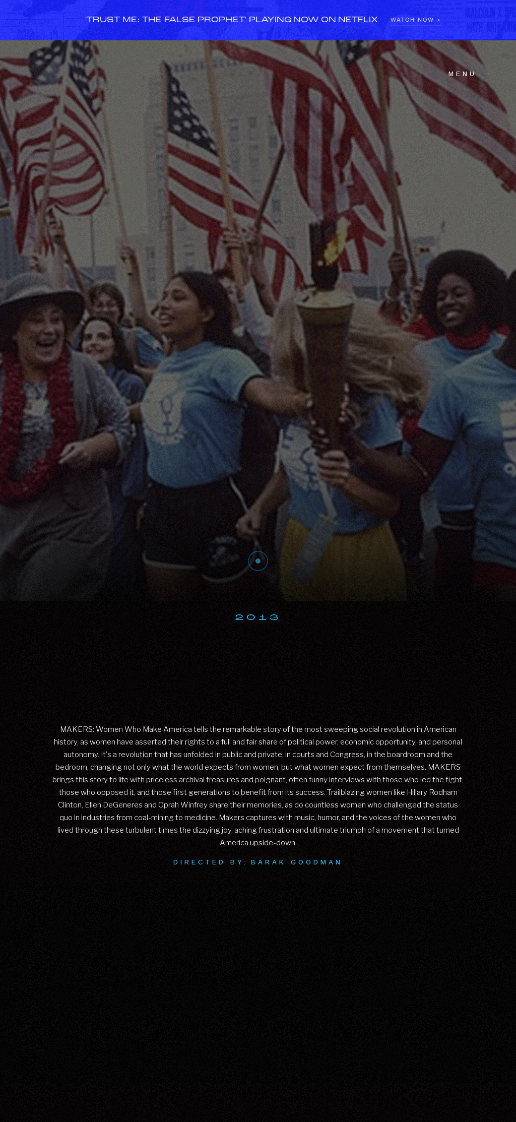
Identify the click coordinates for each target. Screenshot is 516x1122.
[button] (456, 74)
